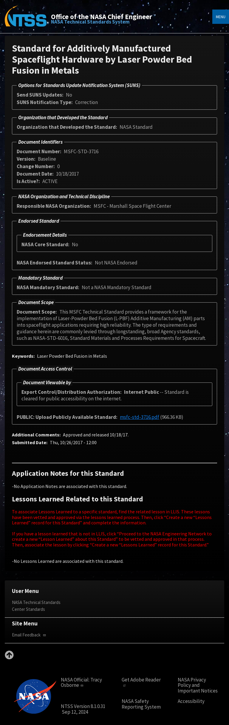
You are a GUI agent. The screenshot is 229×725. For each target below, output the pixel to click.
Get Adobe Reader (141, 682)
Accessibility (191, 701)
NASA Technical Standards (36, 602)
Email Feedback (29, 635)
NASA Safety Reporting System (141, 703)
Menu (220, 16)
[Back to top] (9, 657)
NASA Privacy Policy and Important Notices (198, 685)
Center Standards (28, 609)
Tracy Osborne (81, 682)
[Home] (26, 20)
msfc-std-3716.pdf (139, 417)
